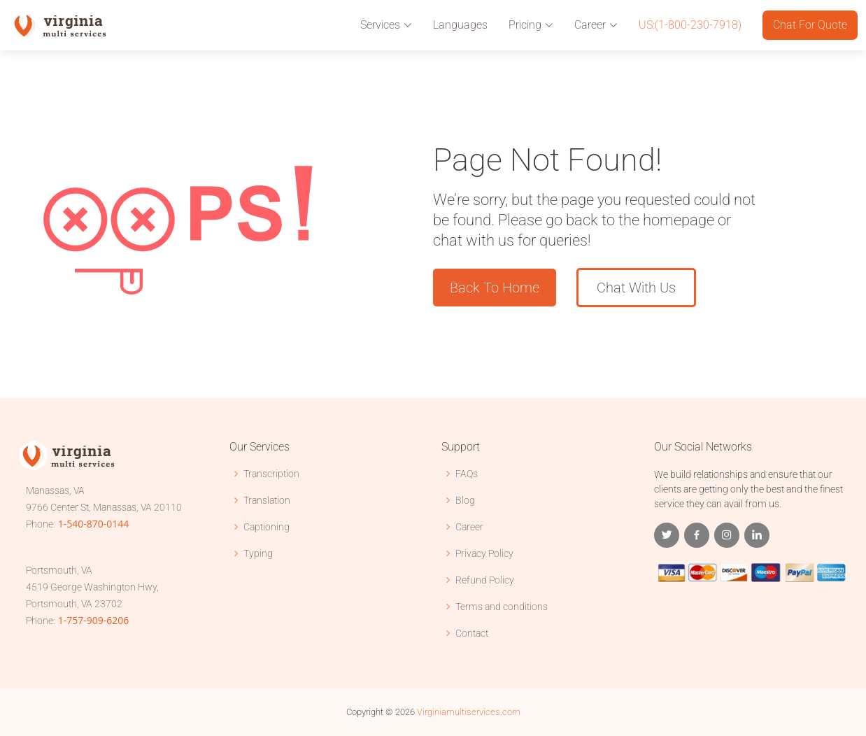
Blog (465, 500)
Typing (258, 553)
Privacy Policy (484, 553)
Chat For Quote (810, 24)
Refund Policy (484, 580)
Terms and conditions (501, 606)
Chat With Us (636, 287)
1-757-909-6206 (93, 620)
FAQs (466, 474)
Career (469, 527)
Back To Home (494, 287)
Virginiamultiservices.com (468, 712)
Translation (266, 500)
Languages (460, 24)
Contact (471, 633)
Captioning (266, 527)
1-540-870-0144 (93, 523)
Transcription (271, 474)
